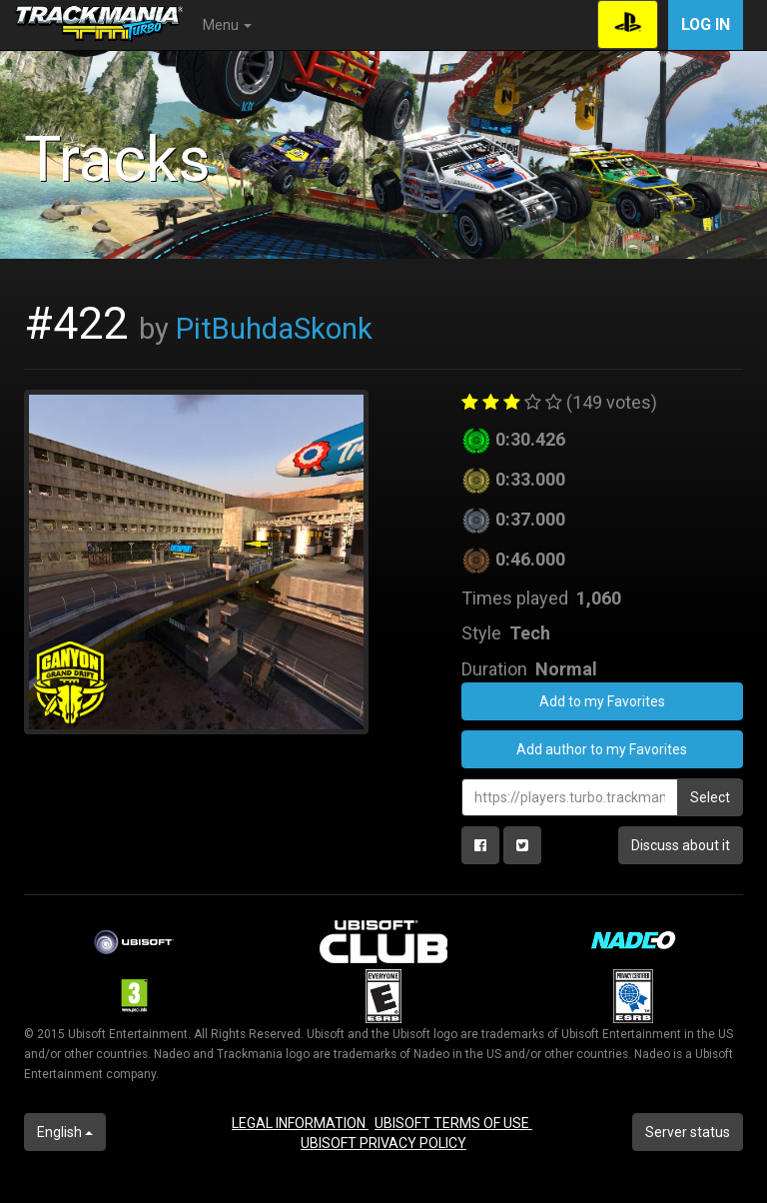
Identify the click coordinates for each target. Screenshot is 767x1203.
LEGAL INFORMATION (300, 1123)
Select (710, 797)
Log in (705, 24)
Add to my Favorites (602, 701)
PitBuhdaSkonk (274, 329)
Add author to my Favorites (601, 749)
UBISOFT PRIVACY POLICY (383, 1143)
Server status (687, 1132)
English (65, 1132)
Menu (227, 25)
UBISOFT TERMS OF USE (453, 1123)
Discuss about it (680, 845)
